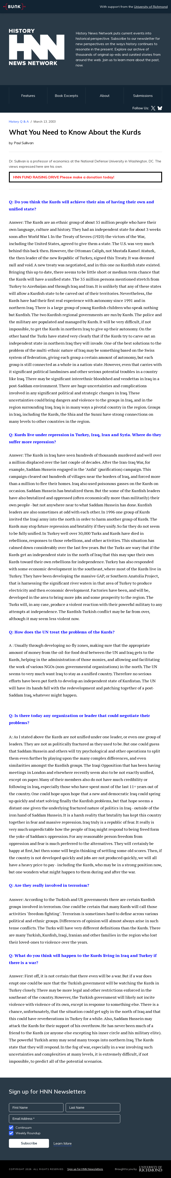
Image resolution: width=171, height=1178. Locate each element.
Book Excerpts (66, 95)
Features (28, 95)
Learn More (62, 1143)
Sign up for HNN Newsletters (85, 1169)
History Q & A (19, 122)
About (105, 95)
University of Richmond (151, 7)
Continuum (24, 1128)
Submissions (143, 95)
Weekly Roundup (28, 1133)
